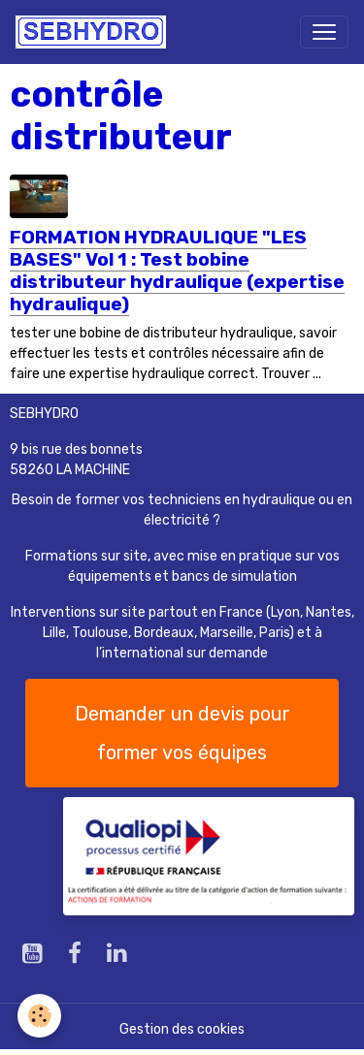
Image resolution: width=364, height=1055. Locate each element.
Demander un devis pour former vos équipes (182, 733)
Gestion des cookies (182, 1029)
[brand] (95, 32)
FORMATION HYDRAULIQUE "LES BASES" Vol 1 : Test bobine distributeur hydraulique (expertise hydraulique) (177, 270)
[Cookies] (39, 1016)
